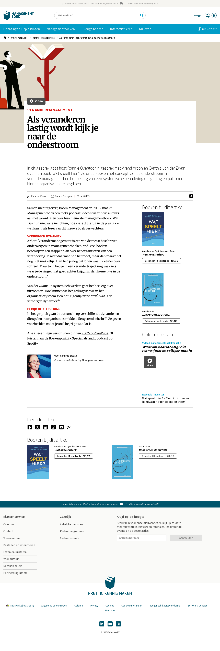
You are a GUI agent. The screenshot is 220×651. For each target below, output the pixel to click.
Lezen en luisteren (15, 552)
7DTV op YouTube (95, 333)
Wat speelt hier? (153, 254)
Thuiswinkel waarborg (20, 605)
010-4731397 (209, 29)
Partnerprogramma (15, 573)
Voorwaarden (11, 538)
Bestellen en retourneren (19, 545)
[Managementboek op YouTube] (110, 623)
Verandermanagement (43, 38)
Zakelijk (65, 517)
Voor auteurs (11, 559)
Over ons (8, 524)
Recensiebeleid (12, 566)
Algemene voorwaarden (54, 605)
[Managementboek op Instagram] (118, 623)
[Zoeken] (96, 15)
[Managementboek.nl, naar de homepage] (18, 19)
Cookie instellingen (131, 605)
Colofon (78, 605)
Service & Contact (197, 605)
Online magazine (19, 38)
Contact (8, 531)
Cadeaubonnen (69, 538)
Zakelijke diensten (71, 524)
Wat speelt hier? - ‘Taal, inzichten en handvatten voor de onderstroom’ (165, 400)
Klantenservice (14, 517)
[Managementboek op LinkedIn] (101, 623)
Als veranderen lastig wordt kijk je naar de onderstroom (87, 38)
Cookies (110, 605)
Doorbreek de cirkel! (156, 315)
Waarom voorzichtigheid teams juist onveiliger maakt (167, 349)
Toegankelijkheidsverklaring (165, 605)
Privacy (94, 605)
